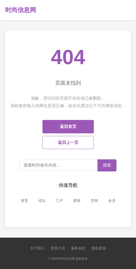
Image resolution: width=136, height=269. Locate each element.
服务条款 (78, 248)
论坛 (42, 200)
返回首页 (68, 126)
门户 (59, 200)
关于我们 (37, 248)
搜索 (107, 165)
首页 (24, 200)
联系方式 (58, 248)
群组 (76, 200)
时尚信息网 (20, 9)
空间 (94, 200)
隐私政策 (99, 248)
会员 (111, 200)
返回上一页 (68, 142)
